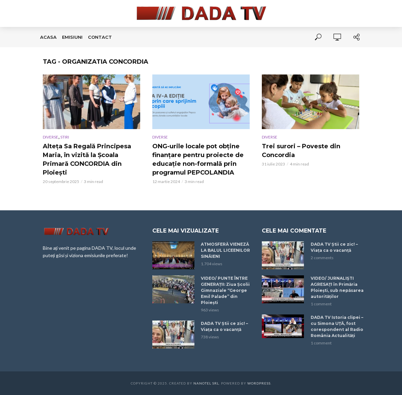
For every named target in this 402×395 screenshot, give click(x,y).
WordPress (259, 383)
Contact (100, 37)
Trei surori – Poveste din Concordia (301, 151)
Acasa (48, 37)
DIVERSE (50, 137)
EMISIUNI (72, 37)
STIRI (64, 137)
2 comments (322, 257)
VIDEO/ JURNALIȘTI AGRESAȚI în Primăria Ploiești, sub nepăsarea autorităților (337, 287)
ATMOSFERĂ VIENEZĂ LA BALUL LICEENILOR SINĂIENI (225, 250)
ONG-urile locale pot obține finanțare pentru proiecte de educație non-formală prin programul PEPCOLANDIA (198, 159)
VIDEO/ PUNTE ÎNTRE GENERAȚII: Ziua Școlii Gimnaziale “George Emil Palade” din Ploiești (225, 290)
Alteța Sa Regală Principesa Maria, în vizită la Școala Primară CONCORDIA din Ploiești (87, 159)
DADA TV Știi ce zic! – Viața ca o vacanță (224, 326)
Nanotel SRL (206, 383)
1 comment (321, 303)
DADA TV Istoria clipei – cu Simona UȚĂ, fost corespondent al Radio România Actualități (337, 326)
